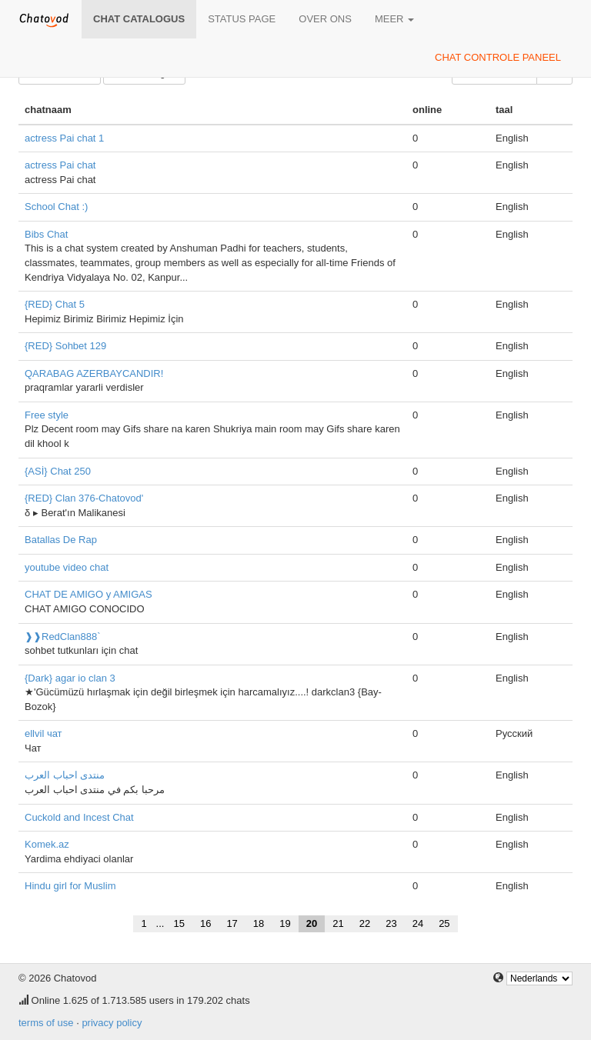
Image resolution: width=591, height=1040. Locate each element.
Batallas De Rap (61, 539)
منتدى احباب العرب (65, 775)
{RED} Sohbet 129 (65, 346)
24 (417, 923)
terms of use (46, 1022)
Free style (46, 415)
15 (178, 923)
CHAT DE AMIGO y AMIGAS (88, 594)
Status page (241, 19)
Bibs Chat (46, 234)
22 (364, 923)
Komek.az (47, 844)
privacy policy (112, 1022)
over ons (325, 19)
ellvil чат (43, 733)
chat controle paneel (498, 57)
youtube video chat (67, 567)
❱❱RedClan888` (63, 636)
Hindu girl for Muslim (70, 886)
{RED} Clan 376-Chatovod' (84, 498)
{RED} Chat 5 (55, 304)
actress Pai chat (60, 165)
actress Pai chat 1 (64, 138)
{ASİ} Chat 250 (58, 471)
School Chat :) (56, 206)
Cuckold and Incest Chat (79, 817)
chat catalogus (139, 19)
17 (231, 923)
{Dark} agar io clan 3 (70, 678)
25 (444, 923)
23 (391, 923)
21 (337, 923)
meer (394, 19)
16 (205, 923)
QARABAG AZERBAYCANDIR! (94, 373)
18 (258, 923)
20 (311, 923)
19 (284, 923)
